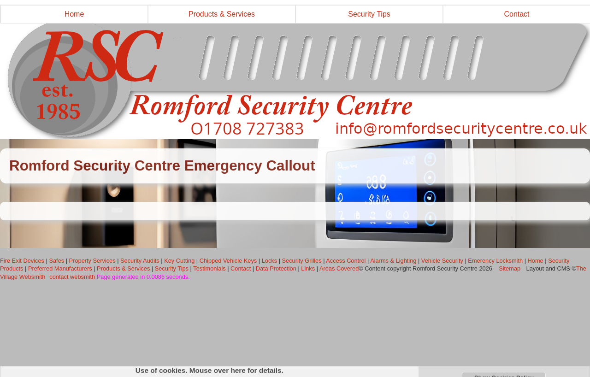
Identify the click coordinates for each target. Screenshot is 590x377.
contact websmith (72, 276)
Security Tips (369, 14)
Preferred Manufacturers (60, 268)
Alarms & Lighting (393, 260)
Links (308, 268)
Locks (269, 260)
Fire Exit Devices (22, 260)
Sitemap (509, 268)
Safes (56, 260)
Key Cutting (179, 260)
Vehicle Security (442, 260)
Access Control (346, 260)
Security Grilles (302, 260)
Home (74, 14)
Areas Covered (339, 268)
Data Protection (276, 268)
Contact (240, 268)
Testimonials (209, 268)
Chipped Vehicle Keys (228, 260)
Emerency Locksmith (495, 260)
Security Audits (139, 260)
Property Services (92, 260)
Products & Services (222, 14)
